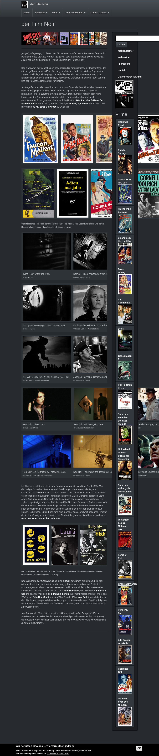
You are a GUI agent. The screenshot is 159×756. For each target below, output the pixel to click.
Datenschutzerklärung (126, 76)
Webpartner (124, 57)
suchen (121, 44)
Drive (121, 329)
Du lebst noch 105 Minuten (123, 701)
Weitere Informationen (58, 753)
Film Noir (41, 12)
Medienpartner (125, 51)
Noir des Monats (75, 12)
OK (139, 748)
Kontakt (122, 70)
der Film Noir (39, 4)
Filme (56, 12)
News (27, 12)
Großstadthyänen (127, 584)
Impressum (124, 64)
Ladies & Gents (100, 12)
